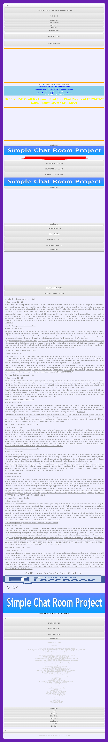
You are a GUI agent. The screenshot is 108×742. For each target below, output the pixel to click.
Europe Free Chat (56, 696)
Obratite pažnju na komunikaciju (66, 343)
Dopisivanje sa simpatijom (56, 701)
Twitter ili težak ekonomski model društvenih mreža (56, 653)
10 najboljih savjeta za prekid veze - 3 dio (20, 299)
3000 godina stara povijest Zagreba (56, 680)
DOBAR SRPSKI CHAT (65, 372)
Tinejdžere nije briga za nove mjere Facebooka (56, 651)
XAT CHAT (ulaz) (54, 44)
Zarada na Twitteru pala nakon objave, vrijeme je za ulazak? (56, 672)
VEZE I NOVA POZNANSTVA (22, 569)
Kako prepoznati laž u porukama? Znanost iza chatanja (54, 86)
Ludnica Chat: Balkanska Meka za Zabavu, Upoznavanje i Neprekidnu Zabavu (56, 648)
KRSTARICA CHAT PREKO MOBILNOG (49, 446)
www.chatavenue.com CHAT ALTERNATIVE (56, 693)
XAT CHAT (54, 16)
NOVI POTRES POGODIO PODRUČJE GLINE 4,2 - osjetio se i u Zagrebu (56, 681)
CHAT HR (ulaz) (54, 36)
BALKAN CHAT (54, 634)
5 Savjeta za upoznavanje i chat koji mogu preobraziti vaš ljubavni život (40, 318)
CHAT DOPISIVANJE (54, 245)
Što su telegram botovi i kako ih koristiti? (56, 659)
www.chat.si (71, 320)
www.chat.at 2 (32, 320)
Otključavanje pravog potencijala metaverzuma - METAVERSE (56, 668)
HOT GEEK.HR (54, 623)
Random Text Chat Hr (56, 679)
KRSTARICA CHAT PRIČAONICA (52, 421)
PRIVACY (62, 735)
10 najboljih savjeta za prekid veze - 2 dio (52, 314)
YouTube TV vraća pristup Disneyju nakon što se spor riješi (56, 662)
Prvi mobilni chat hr (56, 678)
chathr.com (54, 20)
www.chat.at (53, 320)
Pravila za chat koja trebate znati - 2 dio (79, 341)
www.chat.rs (9, 323)
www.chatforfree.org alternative (56, 695)
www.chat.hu (62, 320)
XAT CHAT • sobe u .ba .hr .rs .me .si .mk (56, 691)
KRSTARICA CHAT (54, 239)
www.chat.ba (90, 320)
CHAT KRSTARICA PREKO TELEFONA (46, 520)
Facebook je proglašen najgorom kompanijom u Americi (56, 664)
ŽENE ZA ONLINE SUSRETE (51, 544)
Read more (76, 311)
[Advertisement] (54, 65)
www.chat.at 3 (21, 320)
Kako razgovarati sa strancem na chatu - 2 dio (73, 316)
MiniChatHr (56, 677)
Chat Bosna (56, 698)
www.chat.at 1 (43, 320)
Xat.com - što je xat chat (56, 683)
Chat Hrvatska (56, 700)
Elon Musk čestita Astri (56, 667)
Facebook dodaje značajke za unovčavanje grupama (56, 669)
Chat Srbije (54, 25)
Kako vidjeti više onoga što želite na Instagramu (56, 657)
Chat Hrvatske (54, 23)
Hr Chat (54, 726)
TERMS (68, 735)
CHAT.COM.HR (54, 629)
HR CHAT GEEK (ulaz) (54, 163)
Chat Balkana (54, 30)
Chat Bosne (54, 28)
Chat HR (54, 723)
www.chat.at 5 (99, 318)
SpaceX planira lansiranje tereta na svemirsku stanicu (56, 661)
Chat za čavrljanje (56, 685)
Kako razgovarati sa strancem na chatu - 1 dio (22, 449)
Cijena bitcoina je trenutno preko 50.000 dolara (56, 682)
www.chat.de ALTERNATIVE (56, 690)
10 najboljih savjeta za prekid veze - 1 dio (82, 314)
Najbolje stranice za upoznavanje (56, 687)
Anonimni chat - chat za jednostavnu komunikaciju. (56, 676)
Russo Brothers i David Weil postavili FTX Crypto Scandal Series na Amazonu (56, 654)
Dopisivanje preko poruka (56, 702)
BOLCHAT (37, 421)
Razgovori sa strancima (56, 684)
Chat (54, 711)
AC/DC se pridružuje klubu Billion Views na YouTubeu (56, 673)
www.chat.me (80, 320)
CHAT (7, 6)
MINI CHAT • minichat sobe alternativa (56, 692)
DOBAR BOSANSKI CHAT (48, 396)
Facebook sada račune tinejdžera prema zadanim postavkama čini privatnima (56, 655)
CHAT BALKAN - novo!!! (54, 169)
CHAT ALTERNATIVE (54, 288)
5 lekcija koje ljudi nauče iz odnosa (80, 318)
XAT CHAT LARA (54, 228)
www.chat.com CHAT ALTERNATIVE (56, 694)
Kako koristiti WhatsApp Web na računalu (56, 665)
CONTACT (56, 735)
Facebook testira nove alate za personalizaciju (56, 666)
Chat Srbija (56, 699)
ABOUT (50, 735)
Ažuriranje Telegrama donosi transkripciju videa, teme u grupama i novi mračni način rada (56, 658)
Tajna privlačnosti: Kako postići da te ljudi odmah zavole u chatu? (54, 89)
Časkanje (56, 689)
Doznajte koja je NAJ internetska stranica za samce (56, 675)
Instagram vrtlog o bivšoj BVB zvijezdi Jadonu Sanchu (56, 656)
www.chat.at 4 (10, 320)
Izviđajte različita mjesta (14, 473)
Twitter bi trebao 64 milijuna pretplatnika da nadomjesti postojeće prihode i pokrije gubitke (56, 660)
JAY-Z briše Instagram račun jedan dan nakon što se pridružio (56, 671)
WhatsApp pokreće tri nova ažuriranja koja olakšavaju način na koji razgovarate (56, 670)
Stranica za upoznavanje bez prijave (56, 688)
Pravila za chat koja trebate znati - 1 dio (41, 316)
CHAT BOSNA (54, 234)
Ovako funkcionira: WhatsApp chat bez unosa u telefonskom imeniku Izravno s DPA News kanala (56, 650)
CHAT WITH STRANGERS (54, 293)
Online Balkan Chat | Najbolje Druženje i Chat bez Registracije (54, 93)
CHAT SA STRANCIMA (54, 175)
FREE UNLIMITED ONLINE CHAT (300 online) (54, 10)
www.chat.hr (70, 347)
